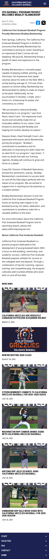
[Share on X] (43, 23)
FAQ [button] (3, 546)
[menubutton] (44, 3)
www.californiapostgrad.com (16, 229)
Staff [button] (4, 536)
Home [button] (4, 555)
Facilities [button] (6, 541)
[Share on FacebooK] (38, 23)
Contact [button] (5, 550)
